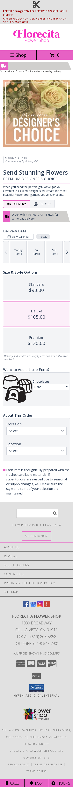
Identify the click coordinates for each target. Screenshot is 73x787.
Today (43, 236)
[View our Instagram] (40, 606)
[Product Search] (37, 513)
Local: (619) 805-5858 (36, 636)
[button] (36, 688)
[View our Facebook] (26, 606)
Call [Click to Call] (12, 783)
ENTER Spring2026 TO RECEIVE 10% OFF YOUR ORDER (37, 13)
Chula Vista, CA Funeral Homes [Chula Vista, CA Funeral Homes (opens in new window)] (25, 730)
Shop (18, 55)
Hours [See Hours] (60, 783)
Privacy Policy (19, 764)
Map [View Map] (36, 783)
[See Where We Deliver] (36, 536)
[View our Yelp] (47, 606)
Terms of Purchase (48, 764)
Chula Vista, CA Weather (28, 750)
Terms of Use (36, 771)
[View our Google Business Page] (33, 606)
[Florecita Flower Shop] (36, 44)
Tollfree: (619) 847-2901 (36, 643)
